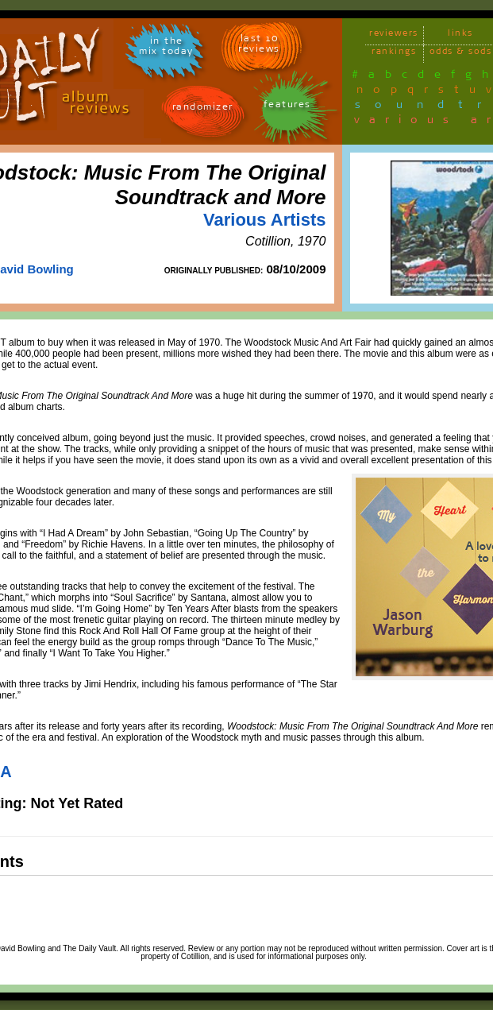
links (460, 35)
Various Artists (264, 220)
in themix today (166, 48)
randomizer (202, 109)
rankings (394, 53)
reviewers (393, 35)
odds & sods (460, 53)
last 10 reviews (259, 46)
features (287, 107)
